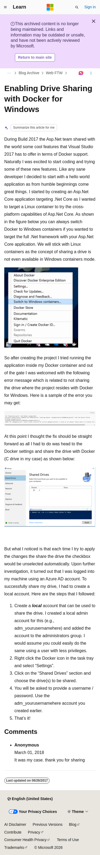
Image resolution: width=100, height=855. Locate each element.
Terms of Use (68, 840)
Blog (73, 824)
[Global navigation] (5, 7)
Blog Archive (29, 73)
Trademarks (14, 847)
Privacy (34, 832)
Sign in (90, 7)
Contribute (13, 832)
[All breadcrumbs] (9, 73)
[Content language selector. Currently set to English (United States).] (30, 799)
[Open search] (76, 7)
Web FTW (54, 73)
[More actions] (91, 73)
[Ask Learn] (81, 73)
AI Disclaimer (15, 824)
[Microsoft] (50, 7)
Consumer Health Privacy (25, 840)
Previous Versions (47, 824)
